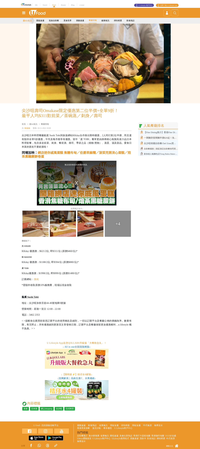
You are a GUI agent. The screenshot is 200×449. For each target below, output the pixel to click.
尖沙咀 (59, 409)
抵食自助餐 (54, 21)
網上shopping (46, 409)
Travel (45, 5)
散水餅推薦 (94, 436)
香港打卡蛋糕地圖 (141, 436)
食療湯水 (158, 425)
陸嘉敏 (27, 128)
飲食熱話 (130, 21)
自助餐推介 (82, 436)
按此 (36, 279)
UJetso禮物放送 (84, 438)
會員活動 (96, 428)
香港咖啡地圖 (157, 436)
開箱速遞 (40, 21)
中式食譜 (147, 425)
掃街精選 (118, 21)
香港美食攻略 (83, 428)
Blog (72, 5)
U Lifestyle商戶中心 (123, 428)
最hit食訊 (33, 124)
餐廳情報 (93, 20)
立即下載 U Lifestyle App (168, 5)
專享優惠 (107, 428)
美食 (26, 409)
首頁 (24, 124)
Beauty (63, 5)
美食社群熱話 (125, 436)
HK (36, 5)
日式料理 (70, 409)
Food (54, 5)
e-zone (82, 5)
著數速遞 (80, 21)
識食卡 (143, 438)
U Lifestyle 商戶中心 (145, 5)
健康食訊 (105, 21)
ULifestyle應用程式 (120, 438)
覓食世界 (67, 21)
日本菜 (34, 409)
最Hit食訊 (27, 21)
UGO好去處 (170, 436)
